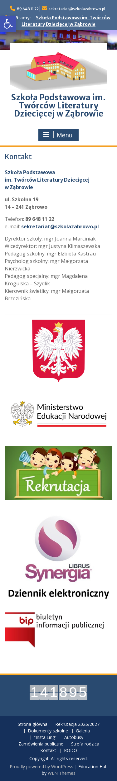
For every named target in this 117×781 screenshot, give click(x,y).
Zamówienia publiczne (40, 744)
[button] (8, 24)
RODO (70, 751)
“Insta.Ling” (45, 738)
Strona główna (32, 724)
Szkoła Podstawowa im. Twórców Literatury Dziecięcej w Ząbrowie (58, 105)
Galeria (83, 731)
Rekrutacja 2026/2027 (77, 724)
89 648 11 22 (28, 9)
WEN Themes (62, 773)
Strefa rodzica (85, 744)
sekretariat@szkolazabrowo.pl (77, 9)
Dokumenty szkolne (48, 731)
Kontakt (48, 751)
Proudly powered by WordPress (41, 766)
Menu (57, 135)
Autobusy (73, 738)
